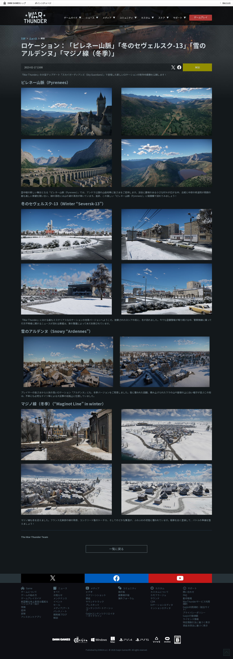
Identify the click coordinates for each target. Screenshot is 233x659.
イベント (57, 601)
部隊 (23, 613)
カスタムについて (159, 592)
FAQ (185, 595)
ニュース (90, 17)
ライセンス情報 (191, 619)
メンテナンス (60, 598)
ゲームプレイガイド (31, 598)
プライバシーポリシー (194, 612)
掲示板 (121, 592)
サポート (177, 17)
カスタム (145, 17)
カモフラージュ (158, 595)
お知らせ (57, 595)
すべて (56, 592)
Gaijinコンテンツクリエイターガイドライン (100, 614)
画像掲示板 (123, 595)
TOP (23, 38)
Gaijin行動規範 (190, 616)
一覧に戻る (116, 549)
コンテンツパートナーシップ (99, 609)
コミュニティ (126, 17)
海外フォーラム (126, 598)
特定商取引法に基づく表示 (196, 622)
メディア (107, 17)
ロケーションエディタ (161, 605)
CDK (152, 601)
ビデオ (89, 592)
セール (56, 605)
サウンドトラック (95, 601)
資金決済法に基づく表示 (195, 625)
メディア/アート (61, 608)
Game (26, 588)
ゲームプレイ (200, 17)
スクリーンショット (96, 595)
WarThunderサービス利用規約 (196, 602)
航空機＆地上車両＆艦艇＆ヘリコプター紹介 (34, 602)
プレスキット (92, 605)
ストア (161, 17)
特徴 (23, 607)
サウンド (155, 598)
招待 (23, 610)
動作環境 (187, 598)
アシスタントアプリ (31, 617)
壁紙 (88, 598)
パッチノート (60, 611)
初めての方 (226, 3)
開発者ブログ (60, 614)
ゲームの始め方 (29, 595)
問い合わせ (188, 592)
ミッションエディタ (160, 608)
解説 (197, 67)
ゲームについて (29, 592)
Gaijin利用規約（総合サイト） (196, 608)
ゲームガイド (71, 17)
